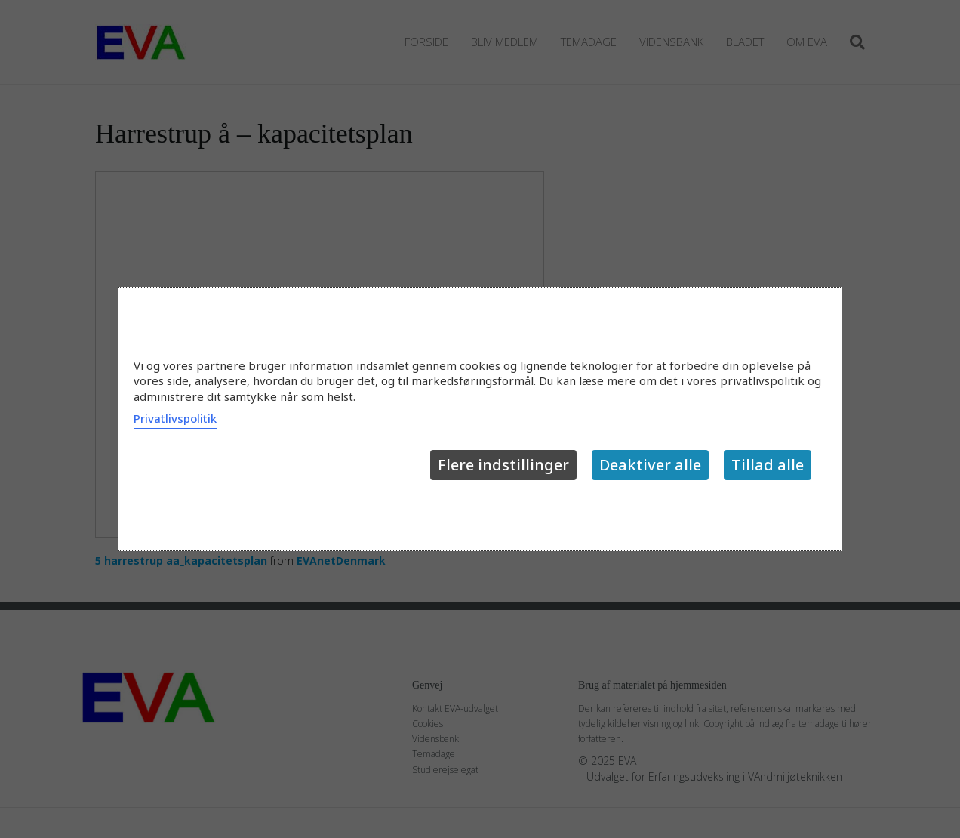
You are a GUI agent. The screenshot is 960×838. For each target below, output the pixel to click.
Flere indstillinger (503, 464)
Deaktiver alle (650, 464)
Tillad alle (767, 464)
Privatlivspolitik (175, 418)
